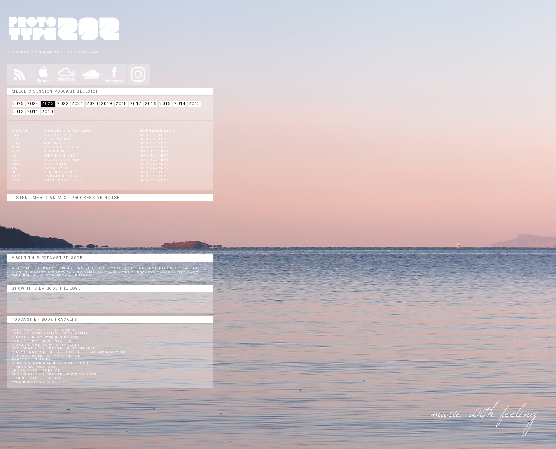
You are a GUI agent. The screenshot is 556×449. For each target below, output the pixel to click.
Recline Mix (58, 139)
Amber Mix (56, 164)
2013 (194, 103)
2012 (18, 112)
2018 (121, 103)
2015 (165, 103)
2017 (136, 103)
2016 (151, 103)
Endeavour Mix (61, 176)
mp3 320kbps (155, 135)
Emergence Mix (62, 147)
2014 (180, 103)
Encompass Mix (62, 159)
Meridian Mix (59, 155)
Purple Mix (56, 151)
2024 (33, 103)
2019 (106, 103)
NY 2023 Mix (58, 135)
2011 (33, 112)
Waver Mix (56, 168)
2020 (92, 103)
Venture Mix (58, 172)
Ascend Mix (57, 143)
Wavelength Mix (63, 180)
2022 (63, 103)
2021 (77, 103)
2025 (18, 103)
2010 (47, 112)
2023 (48, 103)
